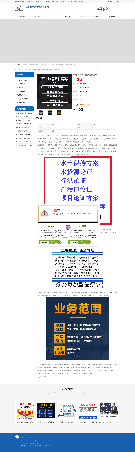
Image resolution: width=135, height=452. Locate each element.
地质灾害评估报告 (22, 95)
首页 (22, 69)
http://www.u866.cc (43, 377)
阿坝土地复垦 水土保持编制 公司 (46, 422)
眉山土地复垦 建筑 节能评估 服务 (88, 422)
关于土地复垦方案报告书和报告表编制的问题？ (24, 134)
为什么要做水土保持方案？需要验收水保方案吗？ (24, 138)
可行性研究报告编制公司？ (23, 127)
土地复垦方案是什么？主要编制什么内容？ (24, 131)
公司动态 (82, 17)
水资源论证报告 (35, 69)
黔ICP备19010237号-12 (37, 440)
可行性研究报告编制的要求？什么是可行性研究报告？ (24, 145)
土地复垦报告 (21, 91)
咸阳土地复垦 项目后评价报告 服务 (25, 422)
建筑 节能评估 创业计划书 (23, 120)
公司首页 (23, 17)
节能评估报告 (21, 102)
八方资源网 (30, 445)
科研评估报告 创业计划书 (23, 116)
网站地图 (47, 445)
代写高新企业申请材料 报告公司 (24, 123)
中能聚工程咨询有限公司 (27, 443)
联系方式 (112, 17)
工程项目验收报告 (22, 99)
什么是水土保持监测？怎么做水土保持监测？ (24, 113)
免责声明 (35, 445)
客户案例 (97, 17)
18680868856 (85, 105)
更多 (31, 109)
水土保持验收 (21, 84)
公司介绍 (67, 17)
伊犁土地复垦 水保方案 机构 (67, 422)
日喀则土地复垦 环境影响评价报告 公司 (109, 422)
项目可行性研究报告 (23, 80)
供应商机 (37, 17)
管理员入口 (42, 445)
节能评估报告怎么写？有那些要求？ (24, 141)
